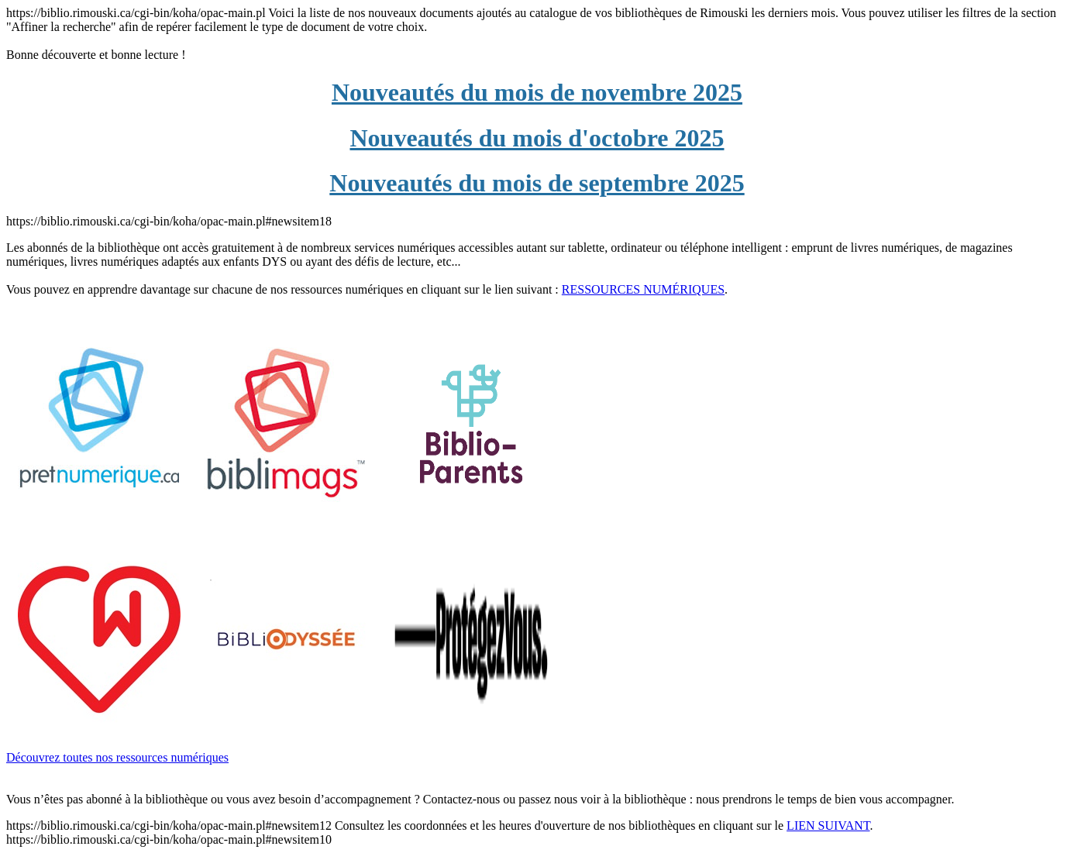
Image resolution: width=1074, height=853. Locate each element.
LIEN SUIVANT (828, 825)
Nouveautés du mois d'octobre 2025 (537, 138)
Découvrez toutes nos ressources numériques (117, 757)
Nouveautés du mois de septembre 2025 (536, 183)
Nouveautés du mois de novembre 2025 (537, 92)
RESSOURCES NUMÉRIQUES (643, 289)
